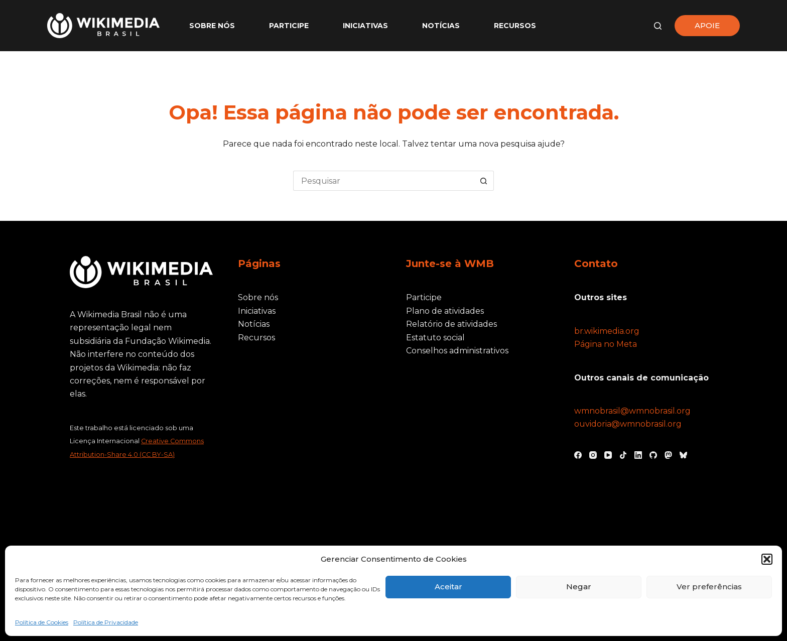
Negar (578, 586)
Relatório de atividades (451, 324)
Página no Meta (605, 344)
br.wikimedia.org (606, 331)
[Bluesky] (683, 455)
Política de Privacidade (105, 622)
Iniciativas (365, 25)
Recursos (515, 25)
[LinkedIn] (638, 455)
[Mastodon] (668, 455)
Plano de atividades (445, 311)
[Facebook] (578, 455)
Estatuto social (435, 337)
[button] (767, 559)
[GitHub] (653, 455)
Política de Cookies (41, 622)
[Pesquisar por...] (383, 181)
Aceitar (448, 586)
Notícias (441, 25)
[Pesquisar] (658, 26)
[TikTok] (623, 455)
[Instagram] (593, 455)
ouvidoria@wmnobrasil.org (628, 424)
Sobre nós (212, 25)
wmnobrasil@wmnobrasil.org (632, 411)
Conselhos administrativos (457, 350)
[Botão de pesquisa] (484, 181)
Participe (289, 25)
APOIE (707, 25)
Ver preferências (709, 586)
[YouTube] (608, 455)
